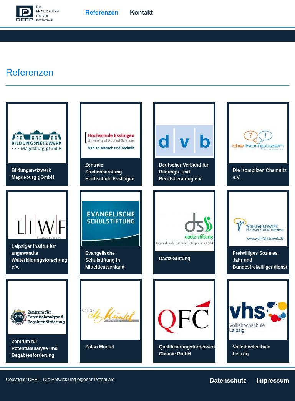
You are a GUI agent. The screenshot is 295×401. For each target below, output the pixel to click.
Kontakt (141, 12)
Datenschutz (228, 380)
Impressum (273, 380)
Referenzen (101, 12)
